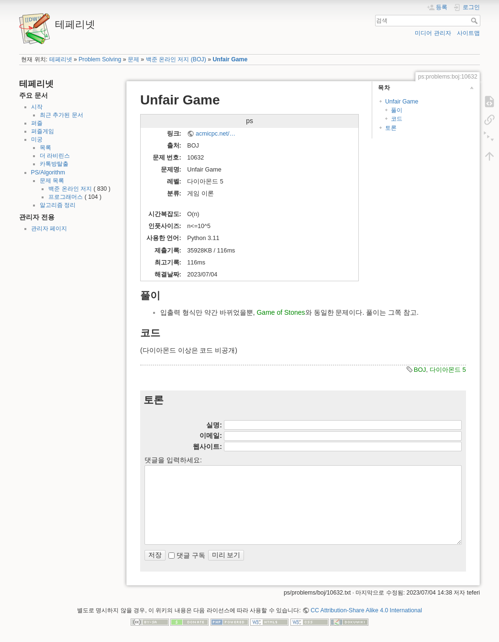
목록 (45, 147)
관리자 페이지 (49, 228)
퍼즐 (37, 123)
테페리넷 (60, 59)
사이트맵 (468, 33)
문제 (133, 59)
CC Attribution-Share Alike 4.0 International (366, 610)
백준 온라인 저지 (70, 188)
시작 (37, 106)
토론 (391, 128)
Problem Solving (99, 59)
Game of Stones (280, 312)
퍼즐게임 (42, 131)
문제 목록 (52, 180)
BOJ (420, 369)
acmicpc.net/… (215, 133)
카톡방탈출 (54, 163)
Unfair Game (229, 59)
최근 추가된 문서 (61, 115)
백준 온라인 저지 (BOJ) (176, 59)
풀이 (396, 110)
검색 (475, 20)
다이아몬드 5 (448, 369)
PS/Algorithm (48, 172)
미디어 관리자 (433, 33)
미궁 (37, 139)
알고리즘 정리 (58, 205)
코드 (396, 118)
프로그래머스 (65, 197)
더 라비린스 (55, 155)
